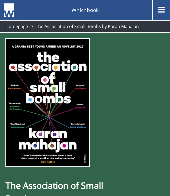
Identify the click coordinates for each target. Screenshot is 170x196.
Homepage (16, 26)
